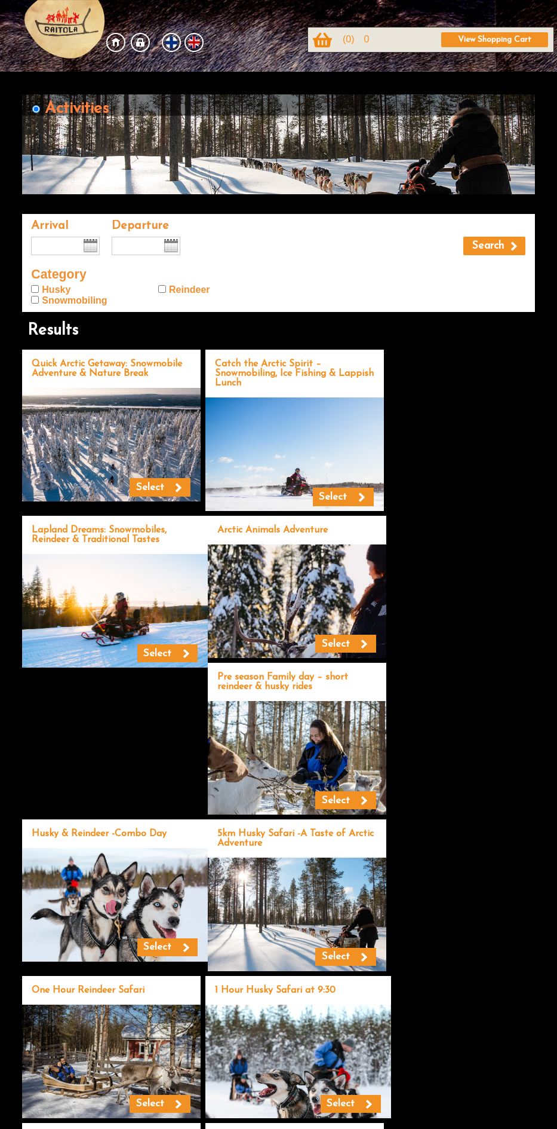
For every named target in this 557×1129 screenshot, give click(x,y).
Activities (77, 109)
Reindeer (189, 289)
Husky (56, 289)
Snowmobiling (74, 300)
